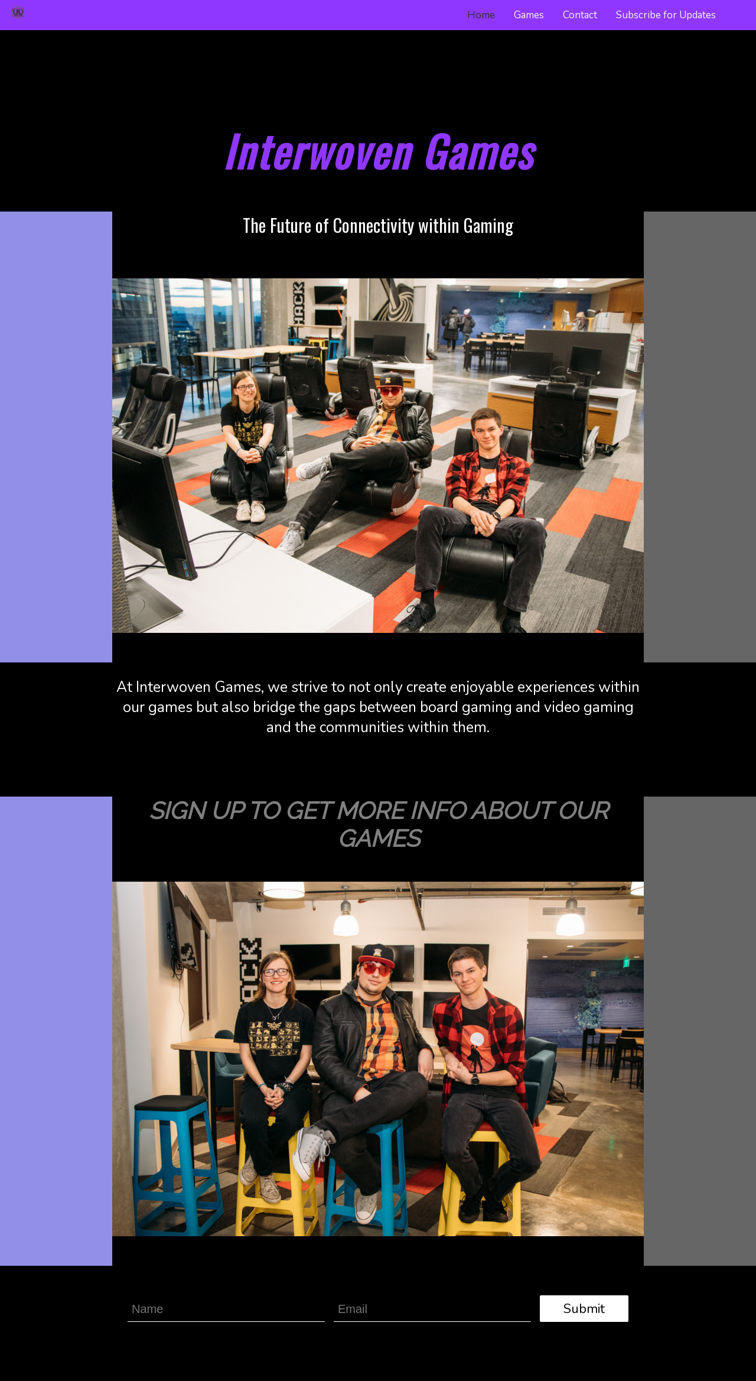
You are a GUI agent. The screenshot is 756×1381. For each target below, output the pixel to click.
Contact (580, 15)
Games (529, 15)
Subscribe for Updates (666, 15)
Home (481, 15)
